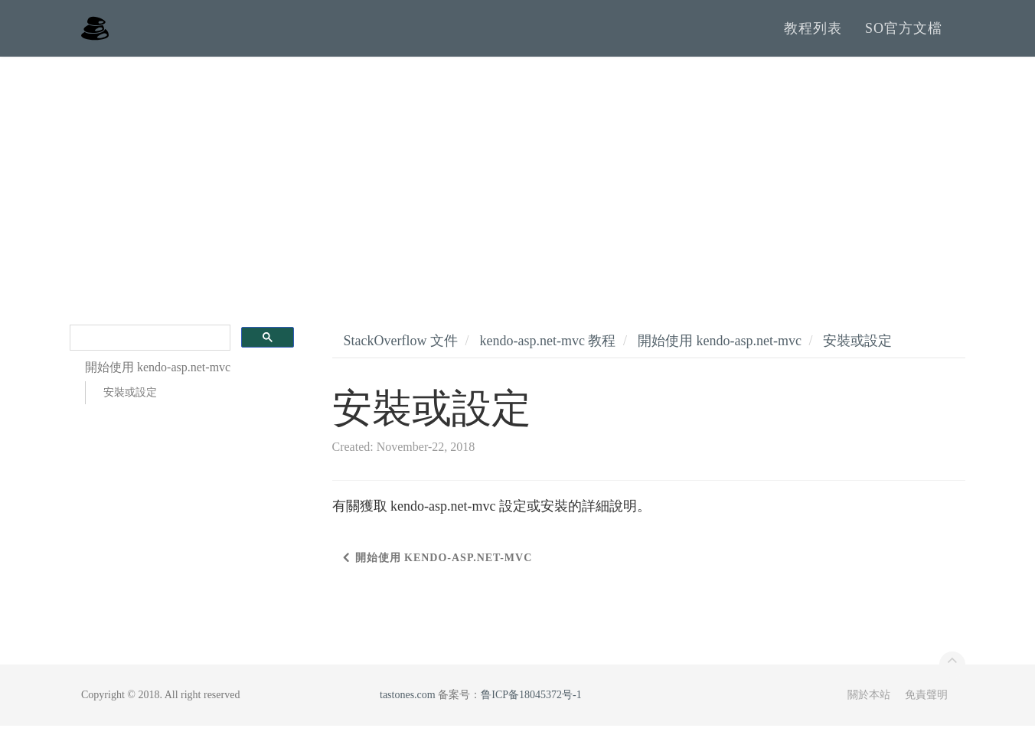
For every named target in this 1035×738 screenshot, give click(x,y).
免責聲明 (926, 707)
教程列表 (813, 34)
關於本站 (868, 707)
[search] (148, 350)
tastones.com (408, 707)
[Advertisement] (517, 184)
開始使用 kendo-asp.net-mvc (720, 353)
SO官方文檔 (903, 34)
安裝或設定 (130, 404)
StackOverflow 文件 (401, 353)
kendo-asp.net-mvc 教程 (547, 353)
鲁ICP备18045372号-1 (531, 707)
